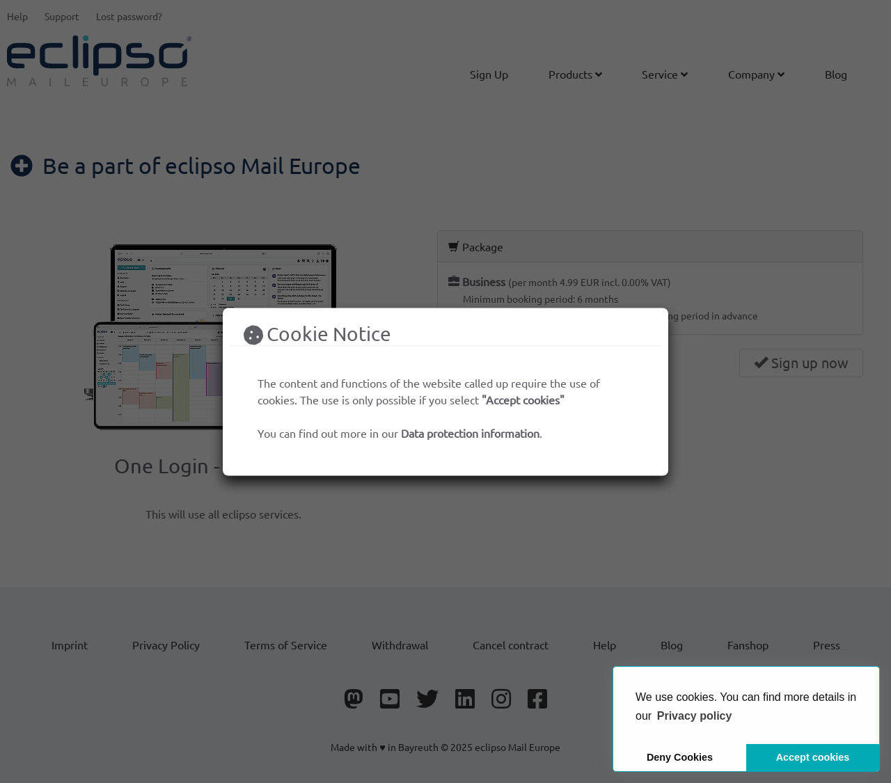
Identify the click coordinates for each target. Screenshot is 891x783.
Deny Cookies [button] (680, 757)
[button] (694, 716)
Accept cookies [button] (813, 757)
